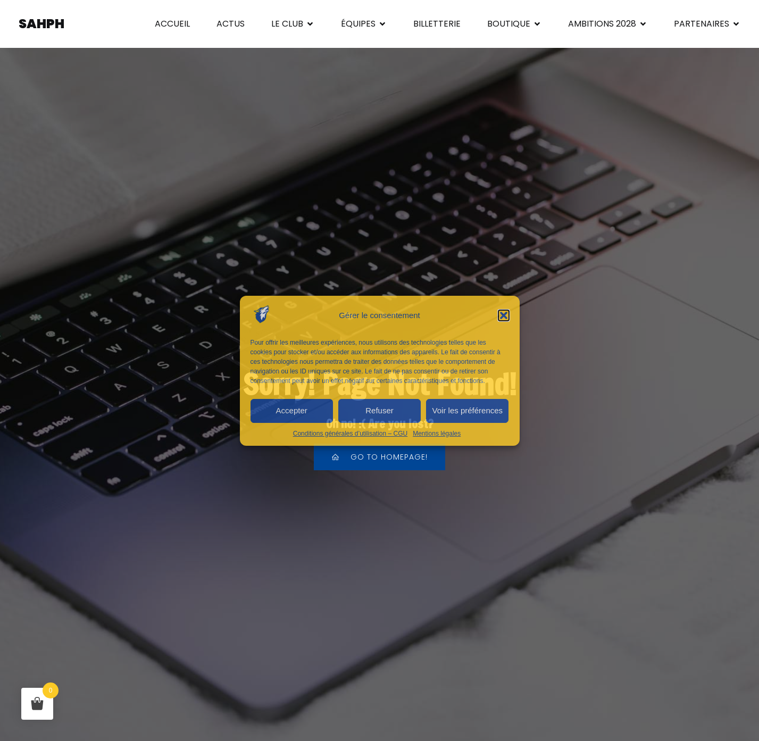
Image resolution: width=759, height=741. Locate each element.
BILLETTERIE (437, 24)
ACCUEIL (172, 24)
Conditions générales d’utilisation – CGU (350, 433)
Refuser (379, 410)
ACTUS (230, 24)
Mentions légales (437, 433)
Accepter (291, 410)
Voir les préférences (467, 410)
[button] (503, 315)
